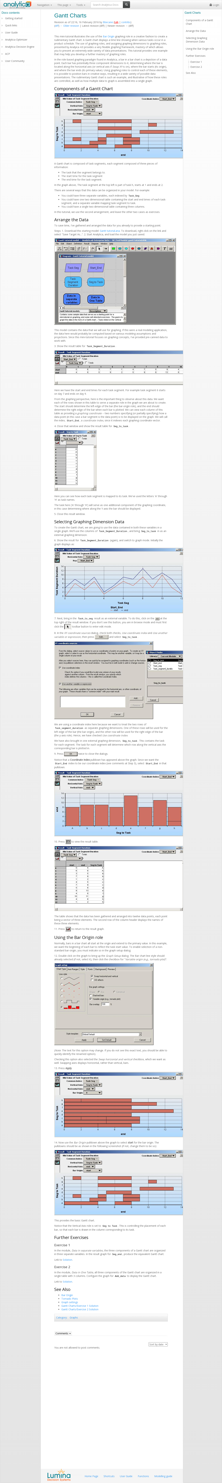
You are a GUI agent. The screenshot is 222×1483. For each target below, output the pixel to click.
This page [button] (64, 5)
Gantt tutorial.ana (110, 230)
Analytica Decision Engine (19, 46)
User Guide (11, 32)
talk (116, 22)
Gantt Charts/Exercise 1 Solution (79, 1305)
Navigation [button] (44, 5)
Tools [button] (80, 5)
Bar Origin (108, 36)
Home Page (91, 1476)
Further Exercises (196, 55)
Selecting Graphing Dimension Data (196, 39)
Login (214, 5)
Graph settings (69, 1302)
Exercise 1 (196, 61)
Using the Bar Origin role (200, 48)
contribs (126, 22)
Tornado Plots (69, 1298)
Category (61, 1317)
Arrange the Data (196, 31)
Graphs (74, 1317)
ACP (7, 53)
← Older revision (69, 25)
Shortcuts (109, 1476)
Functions (143, 1476)
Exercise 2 (196, 66)
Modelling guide (163, 1476)
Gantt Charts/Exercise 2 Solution (79, 1309)
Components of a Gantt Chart (199, 21)
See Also (191, 73)
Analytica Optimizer (16, 39)
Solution (67, 1259)
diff (57, 25)
